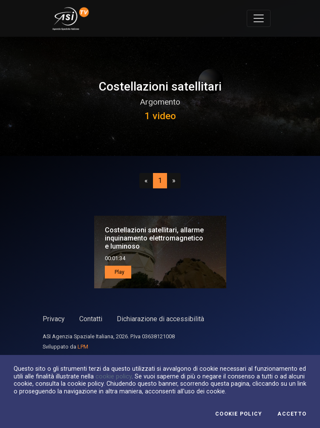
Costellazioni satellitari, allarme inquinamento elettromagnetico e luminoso (154, 238)
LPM (83, 346)
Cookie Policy (238, 413)
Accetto (291, 413)
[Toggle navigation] (259, 18)
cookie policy (113, 376)
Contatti (90, 319)
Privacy (54, 319)
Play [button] (118, 272)
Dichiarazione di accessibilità (160, 319)
